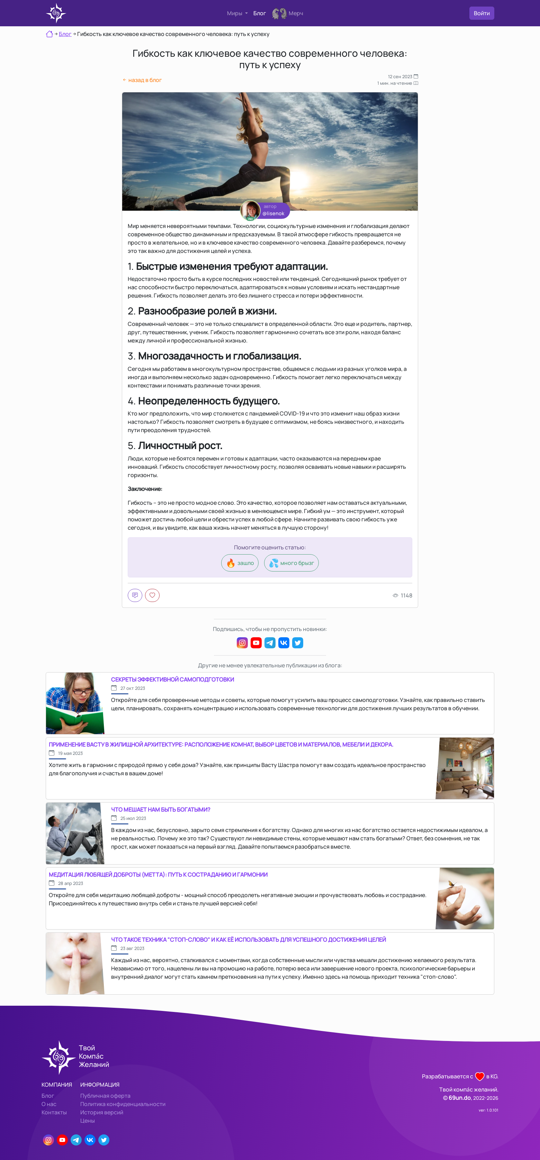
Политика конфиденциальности (122, 1104)
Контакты (54, 1112)
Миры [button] (235, 13)
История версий (101, 1112)
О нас (49, 1104)
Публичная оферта (105, 1095)
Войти (482, 13)
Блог (259, 13)
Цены (87, 1120)
